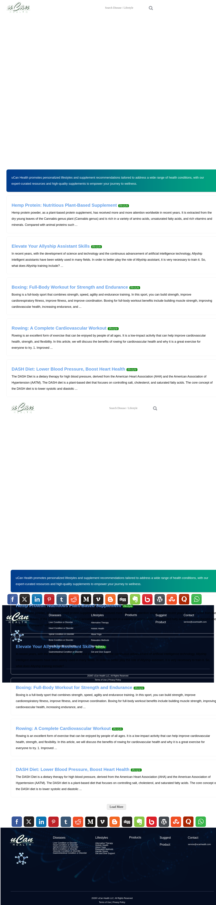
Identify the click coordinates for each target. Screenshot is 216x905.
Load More (116, 807)
